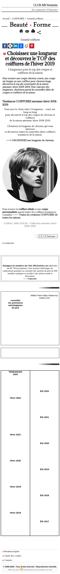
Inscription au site (44, 570)
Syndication (28, 570)
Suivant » (52, 236)
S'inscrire (52, 9)
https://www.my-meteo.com (48, 296)
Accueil (5, 18)
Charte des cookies (11, 555)
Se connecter (39, 9)
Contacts (7, 560)
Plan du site (13, 570)
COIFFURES (18, 18)
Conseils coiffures (35, 18)
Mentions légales (11, 551)
